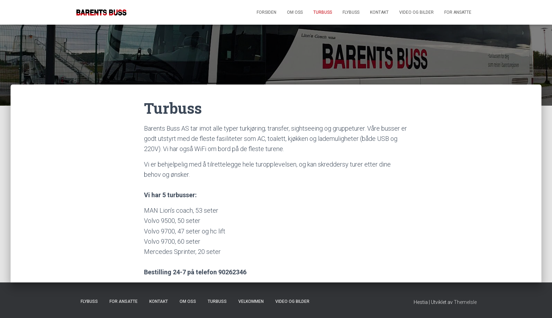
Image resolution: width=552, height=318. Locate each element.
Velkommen (251, 301)
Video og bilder (416, 12)
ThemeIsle (465, 302)
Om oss (295, 12)
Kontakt (379, 12)
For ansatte (457, 12)
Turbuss (322, 12)
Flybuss (351, 12)
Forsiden (266, 12)
